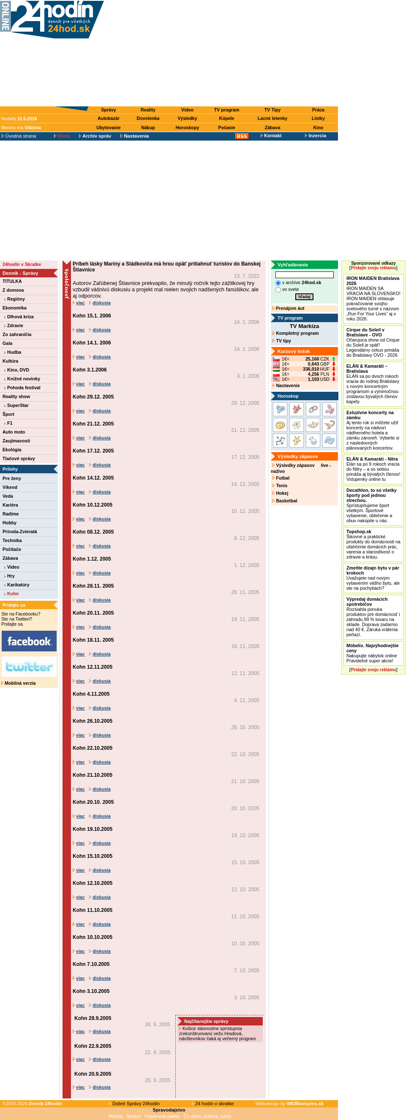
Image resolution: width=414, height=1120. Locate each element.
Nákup (148, 127)
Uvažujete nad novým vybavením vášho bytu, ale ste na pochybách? (373, 578)
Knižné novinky (22, 378)
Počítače (12, 549)
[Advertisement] (223, 53)
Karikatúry (17, 584)
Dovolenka (148, 118)
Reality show (16, 396)
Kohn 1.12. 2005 (92, 559)
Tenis (279, 485)
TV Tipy (272, 109)
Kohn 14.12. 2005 (93, 478)
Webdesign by (290, 1103)
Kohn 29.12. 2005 (93, 397)
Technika (12, 540)
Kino (318, 127)
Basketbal (284, 500)
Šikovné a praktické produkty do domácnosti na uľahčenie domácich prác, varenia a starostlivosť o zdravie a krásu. (373, 544)
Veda (8, 496)
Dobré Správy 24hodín (134, 1103)
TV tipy (281, 340)
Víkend (10, 487)
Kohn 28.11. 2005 (93, 586)
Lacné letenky (272, 118)
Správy (108, 109)
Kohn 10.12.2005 (92, 505)
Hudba (12, 352)
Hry (9, 575)
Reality (148, 109)
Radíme (11, 513)
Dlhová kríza (19, 316)
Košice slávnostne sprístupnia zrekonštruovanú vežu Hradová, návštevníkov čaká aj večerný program (218, 1033)
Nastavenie (286, 385)
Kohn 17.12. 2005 (93, 451)
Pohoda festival (22, 387)
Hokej (280, 493)
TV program (227, 109)
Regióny (14, 298)
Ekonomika (15, 307)
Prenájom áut (288, 308)
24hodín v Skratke (22, 264)
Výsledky (187, 118)
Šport (8, 414)
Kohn (11, 593)
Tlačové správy (19, 458)
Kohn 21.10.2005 (92, 775)
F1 (8, 423)
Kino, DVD (16, 369)
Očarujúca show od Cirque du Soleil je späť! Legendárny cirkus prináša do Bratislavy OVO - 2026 (373, 342)
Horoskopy (187, 127)
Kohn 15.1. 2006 (92, 316)
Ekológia (12, 449)
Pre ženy (12, 478)
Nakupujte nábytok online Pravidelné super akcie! (372, 653)
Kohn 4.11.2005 (91, 694)
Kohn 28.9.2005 (92, 1018)
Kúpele (226, 118)
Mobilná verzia (18, 683)
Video (187, 109)
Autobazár (109, 118)
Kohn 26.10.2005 (92, 721)
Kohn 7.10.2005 (91, 964)
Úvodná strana (19, 135)
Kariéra (10, 504)
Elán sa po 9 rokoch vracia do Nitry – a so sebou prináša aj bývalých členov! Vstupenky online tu (373, 469)
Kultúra (10, 360)
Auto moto (14, 431)
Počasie (226, 127)
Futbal (280, 477)
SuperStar (16, 405)
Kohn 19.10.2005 (92, 829)
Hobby (9, 522)
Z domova (13, 290)
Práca (318, 109)
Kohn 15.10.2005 (92, 856)
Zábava (273, 127)
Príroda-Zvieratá (20, 531)
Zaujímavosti (16, 440)
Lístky (318, 118)
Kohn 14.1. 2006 (92, 343)
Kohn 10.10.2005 (92, 937)
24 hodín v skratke (213, 1103)
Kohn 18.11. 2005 (93, 640)
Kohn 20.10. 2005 (93, 802)
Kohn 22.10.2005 (92, 748)
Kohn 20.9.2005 (92, 1074)
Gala (7, 343)
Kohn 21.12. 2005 (93, 424)
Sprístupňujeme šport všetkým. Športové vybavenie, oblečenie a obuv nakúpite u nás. (371, 505)
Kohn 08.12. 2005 (93, 532)
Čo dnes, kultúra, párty (208, 1116)
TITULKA (12, 281)
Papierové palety (162, 1116)
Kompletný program (295, 333)
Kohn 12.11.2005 (92, 667)
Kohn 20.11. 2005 (93, 613)
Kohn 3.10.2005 (91, 991)
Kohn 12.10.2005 (92, 883)
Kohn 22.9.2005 (92, 1046)
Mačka (116, 1116)
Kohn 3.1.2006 (90, 370)
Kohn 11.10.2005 (92, 910)
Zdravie (13, 325)
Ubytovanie (108, 127)
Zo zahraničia (17, 334)
